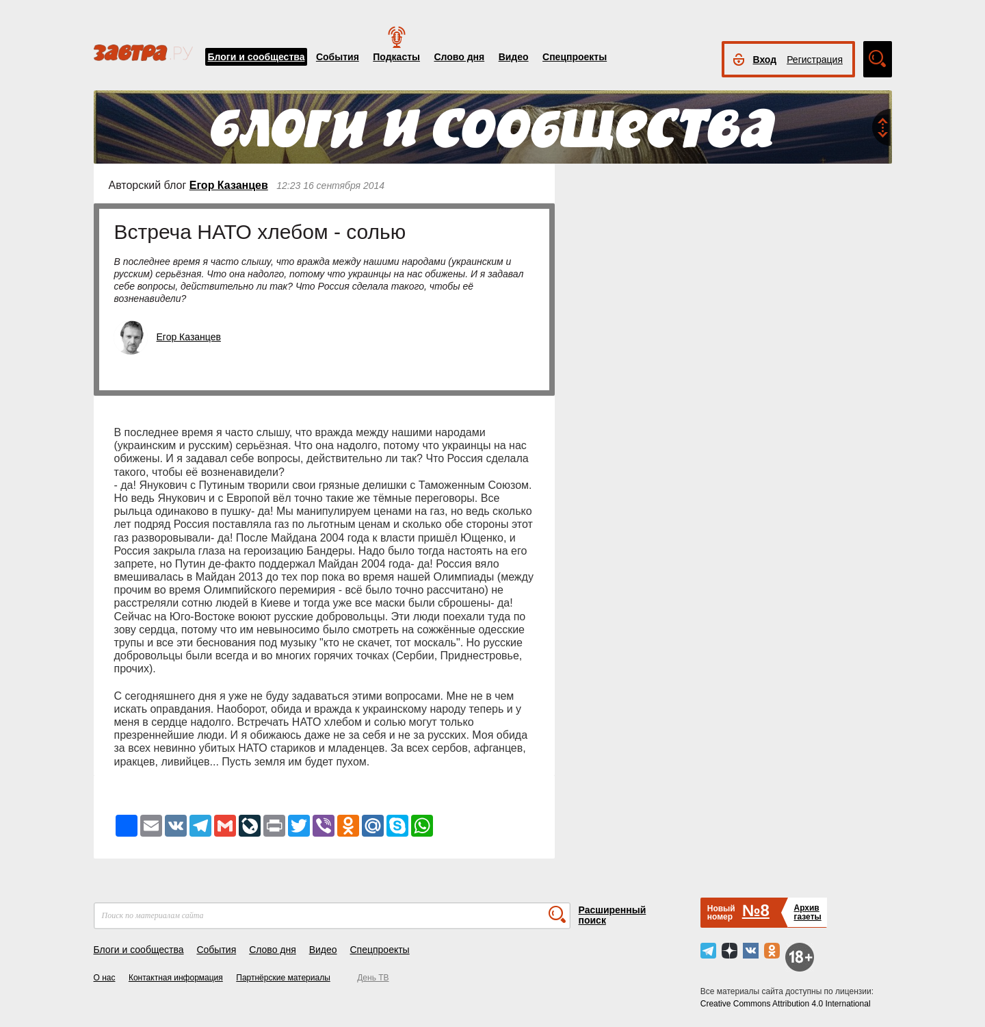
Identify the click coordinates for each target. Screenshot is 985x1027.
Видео (514, 56)
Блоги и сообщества (256, 56)
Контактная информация (176, 977)
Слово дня (459, 56)
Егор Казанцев (228, 185)
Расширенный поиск (612, 915)
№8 (756, 910)
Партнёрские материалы (283, 977)
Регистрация (815, 59)
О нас (105, 977)
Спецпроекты (574, 56)
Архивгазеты (807, 912)
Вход (765, 59)
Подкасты (396, 56)
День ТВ (373, 977)
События (337, 56)
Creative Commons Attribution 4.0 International (785, 1004)
